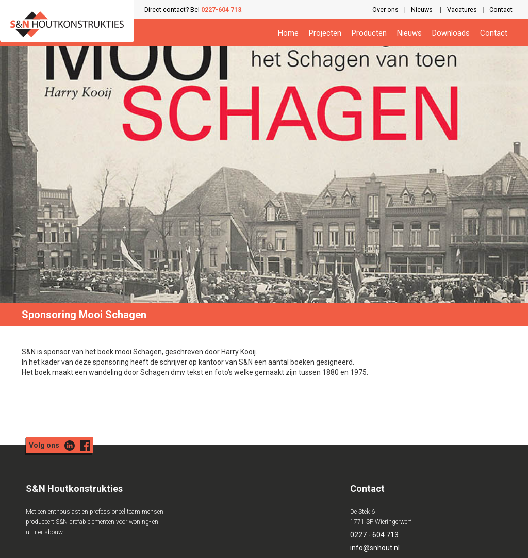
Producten (369, 33)
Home (288, 33)
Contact (501, 9)
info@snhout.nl (375, 548)
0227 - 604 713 (374, 535)
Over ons (385, 9)
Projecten (325, 33)
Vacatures (462, 9)
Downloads (451, 33)
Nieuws (422, 9)
